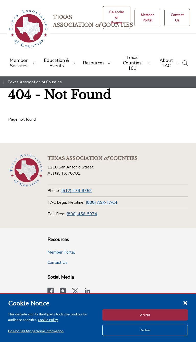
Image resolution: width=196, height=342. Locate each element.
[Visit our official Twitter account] (75, 291)
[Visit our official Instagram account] (63, 291)
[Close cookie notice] (185, 302)
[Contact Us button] (177, 17)
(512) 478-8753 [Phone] (76, 190)
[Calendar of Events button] (116, 17)
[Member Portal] (147, 17)
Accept (145, 315)
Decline (145, 330)
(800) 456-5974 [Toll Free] (82, 214)
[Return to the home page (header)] (28, 29)
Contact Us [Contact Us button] (57, 262)
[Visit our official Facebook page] (50, 291)
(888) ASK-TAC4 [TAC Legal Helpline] (101, 202)
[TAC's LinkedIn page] (87, 291)
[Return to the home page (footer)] (26, 170)
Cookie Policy (48, 319)
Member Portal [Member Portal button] (61, 252)
